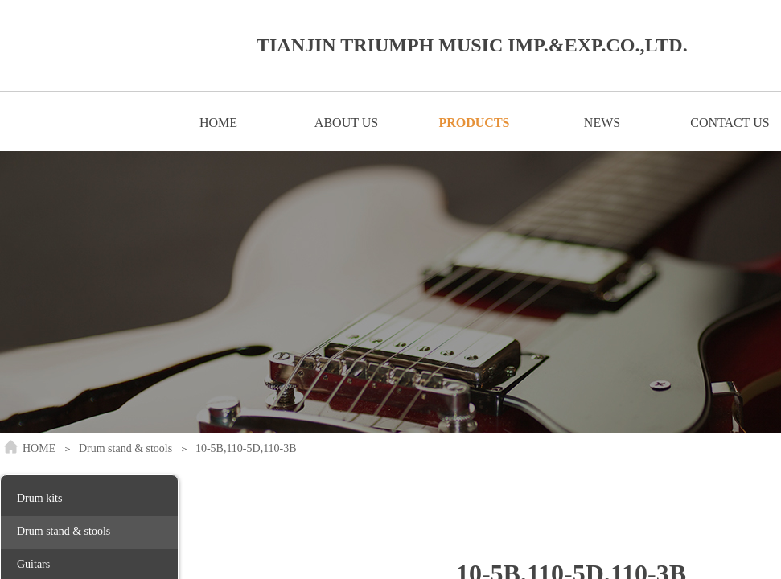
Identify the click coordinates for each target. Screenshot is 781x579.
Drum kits (39, 498)
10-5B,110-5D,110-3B (246, 448)
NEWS (602, 122)
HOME (218, 122)
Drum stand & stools (125, 448)
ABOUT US (346, 122)
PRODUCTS (473, 122)
